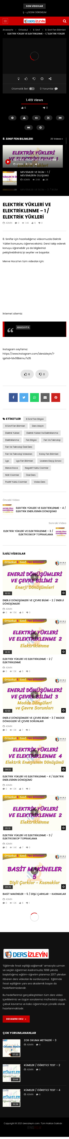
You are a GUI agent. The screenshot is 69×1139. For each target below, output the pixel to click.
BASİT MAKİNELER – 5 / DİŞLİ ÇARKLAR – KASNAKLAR (34, 894)
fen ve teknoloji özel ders (18, 446)
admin (26, 179)
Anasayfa (8, 29)
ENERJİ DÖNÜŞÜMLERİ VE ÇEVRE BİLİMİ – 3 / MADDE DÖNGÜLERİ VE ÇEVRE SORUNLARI (34, 719)
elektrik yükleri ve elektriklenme (42, 432)
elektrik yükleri (12, 432)
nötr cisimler (12, 474)
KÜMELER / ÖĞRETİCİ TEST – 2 (42, 1065)
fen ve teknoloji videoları (18, 453)
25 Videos (56, 138)
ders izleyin (38, 425)
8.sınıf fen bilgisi (35, 418)
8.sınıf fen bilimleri (15, 425)
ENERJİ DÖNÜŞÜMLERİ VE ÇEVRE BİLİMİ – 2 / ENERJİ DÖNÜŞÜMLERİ (33, 602)
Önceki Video (11, 500)
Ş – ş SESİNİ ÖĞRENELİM (34, 12)
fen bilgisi (31, 440)
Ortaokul (23, 29)
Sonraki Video (57, 523)
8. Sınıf (36, 29)
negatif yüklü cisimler (36, 467)
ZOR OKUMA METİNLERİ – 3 (40, 1040)
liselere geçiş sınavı (50, 460)
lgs (7, 460)
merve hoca (11, 467)
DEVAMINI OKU (16, 1018)
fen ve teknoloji (52, 440)
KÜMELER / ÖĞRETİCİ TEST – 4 (42, 1090)
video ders (39, 481)
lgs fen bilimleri (24, 460)
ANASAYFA (23, 327)
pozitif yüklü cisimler (16, 481)
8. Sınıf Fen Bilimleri (55, 29)
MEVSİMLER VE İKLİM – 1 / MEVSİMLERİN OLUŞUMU (35, 173)
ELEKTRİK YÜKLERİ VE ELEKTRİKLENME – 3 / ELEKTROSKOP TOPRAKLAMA (28, 532)
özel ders (31, 474)
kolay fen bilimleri (48, 453)
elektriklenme (12, 440)
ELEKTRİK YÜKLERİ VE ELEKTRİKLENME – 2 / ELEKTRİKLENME (27, 660)
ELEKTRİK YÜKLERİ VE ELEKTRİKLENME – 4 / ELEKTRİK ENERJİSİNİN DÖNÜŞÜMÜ (41, 509)
